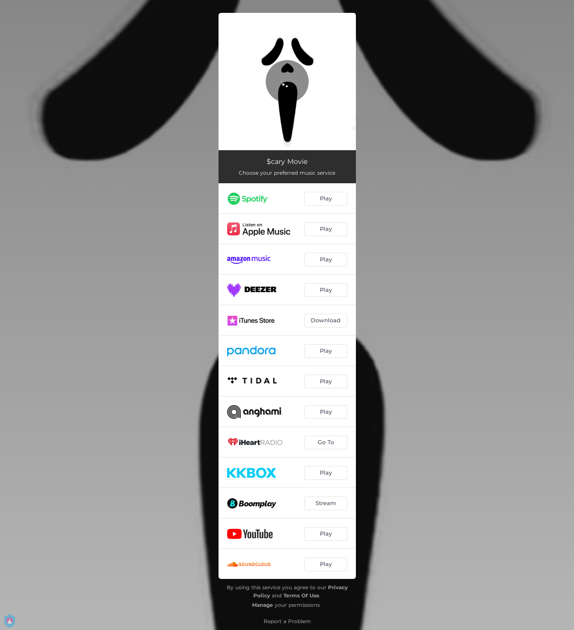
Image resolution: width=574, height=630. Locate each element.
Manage (262, 605)
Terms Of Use (301, 595)
